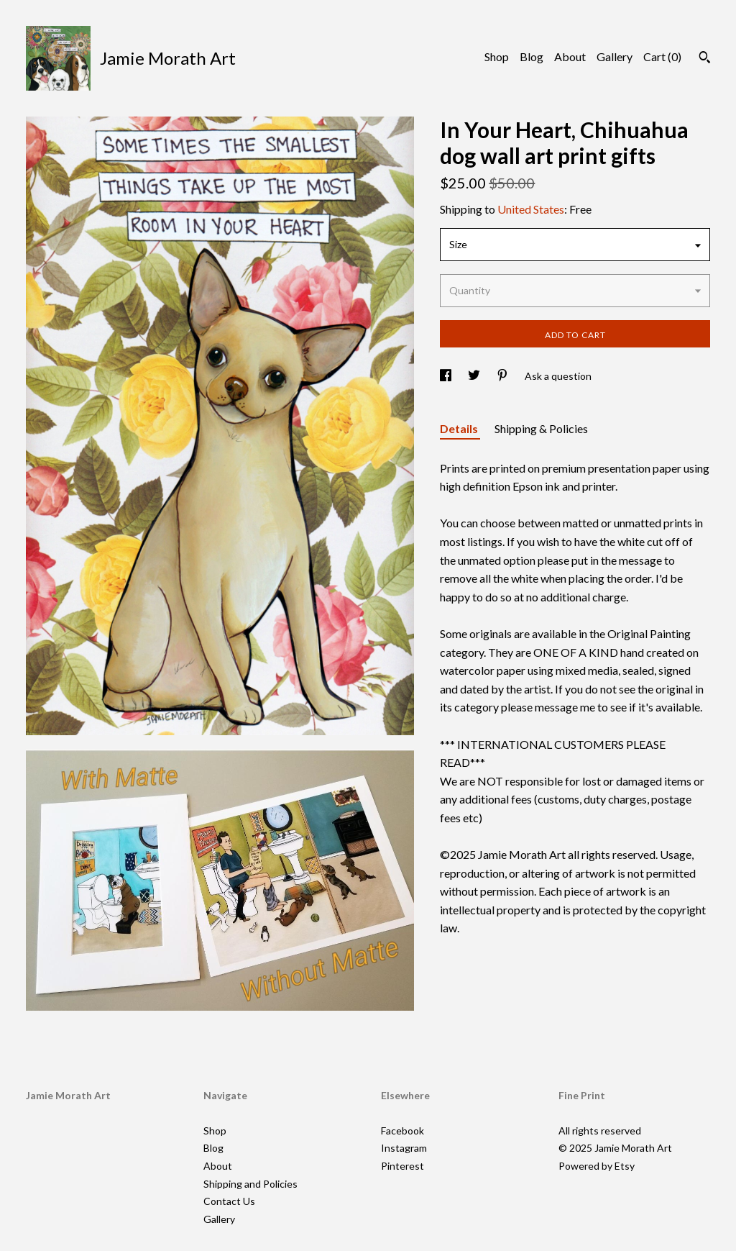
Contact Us (229, 1201)
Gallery (614, 56)
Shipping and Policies (250, 1184)
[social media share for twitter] (475, 376)
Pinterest (402, 1166)
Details (460, 428)
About (570, 56)
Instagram (404, 1148)
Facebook (402, 1130)
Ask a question (558, 376)
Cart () (662, 56)
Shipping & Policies (541, 428)
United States (530, 209)
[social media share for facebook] (447, 376)
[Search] (704, 59)
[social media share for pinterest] (503, 376)
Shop (496, 56)
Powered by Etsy (596, 1166)
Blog (531, 56)
